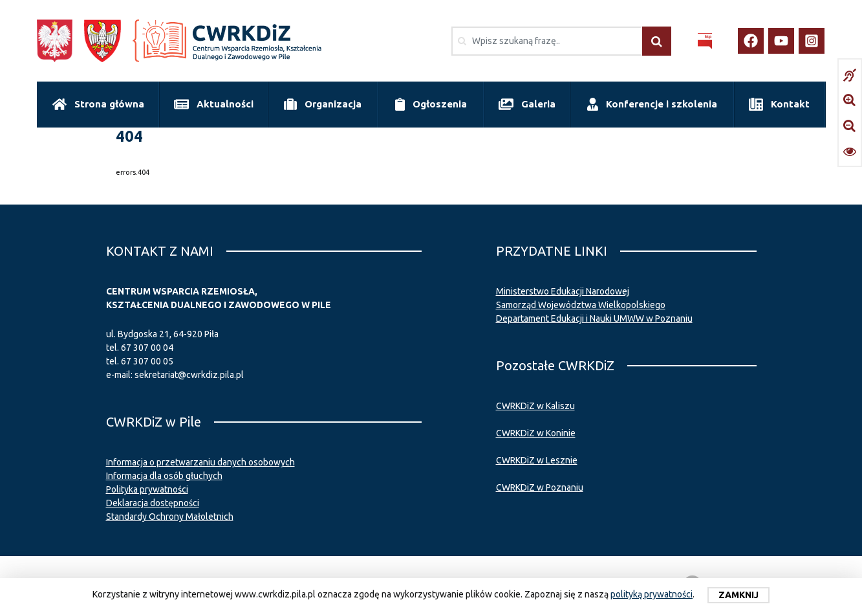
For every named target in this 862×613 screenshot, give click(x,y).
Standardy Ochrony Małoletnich (169, 516)
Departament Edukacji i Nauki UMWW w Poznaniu (594, 318)
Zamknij (738, 595)
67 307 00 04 (147, 347)
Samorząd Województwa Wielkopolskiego (580, 305)
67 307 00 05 (147, 361)
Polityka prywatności (147, 489)
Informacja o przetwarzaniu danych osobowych (200, 462)
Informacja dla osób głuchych (164, 476)
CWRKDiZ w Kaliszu (535, 406)
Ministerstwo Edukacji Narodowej (562, 291)
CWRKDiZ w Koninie (536, 433)
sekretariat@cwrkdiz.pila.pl (189, 375)
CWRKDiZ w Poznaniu (539, 487)
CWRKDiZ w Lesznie (536, 460)
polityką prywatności (651, 594)
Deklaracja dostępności (152, 503)
